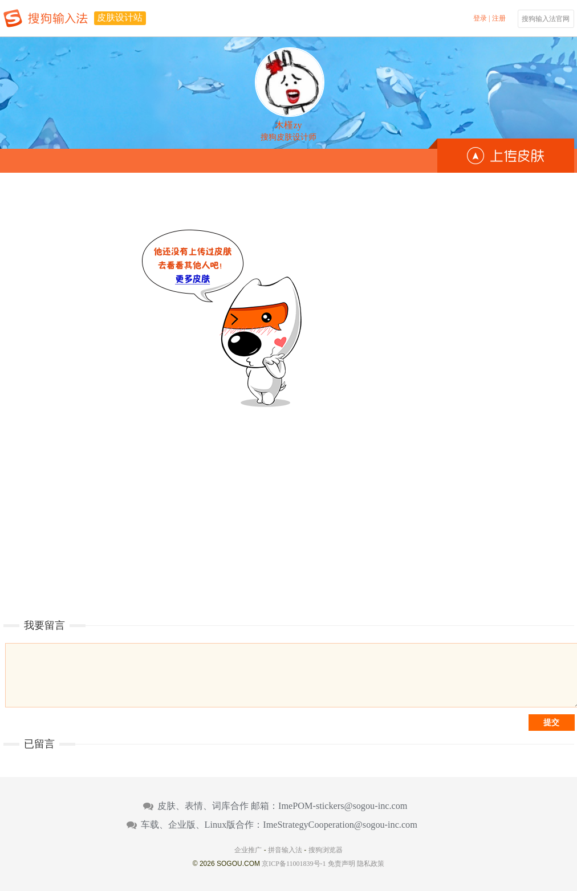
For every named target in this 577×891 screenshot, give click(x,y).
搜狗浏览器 (325, 850)
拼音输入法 (285, 850)
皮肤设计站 (120, 17)
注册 (499, 18)
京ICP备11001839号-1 (294, 864)
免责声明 (341, 864)
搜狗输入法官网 (546, 19)
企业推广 (248, 850)
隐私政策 (370, 864)
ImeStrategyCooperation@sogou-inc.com (340, 825)
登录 (480, 18)
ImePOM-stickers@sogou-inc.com (342, 806)
